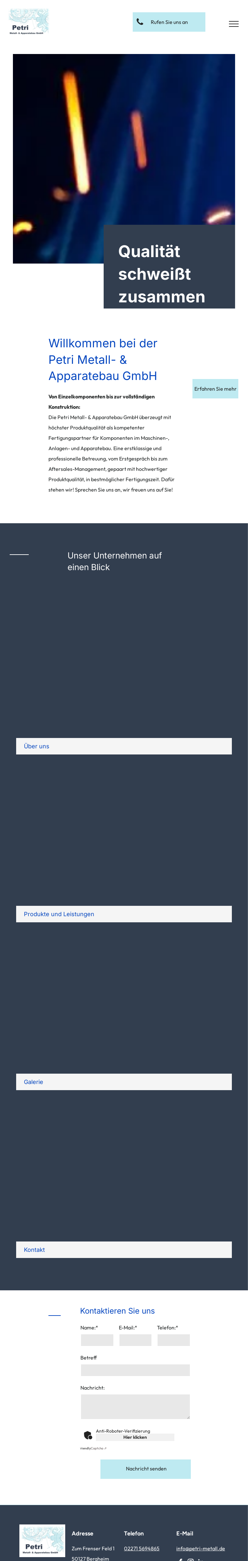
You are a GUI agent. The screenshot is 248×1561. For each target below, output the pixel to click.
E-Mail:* (128, 1327)
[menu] (233, 24)
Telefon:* (167, 1327)
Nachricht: (92, 1387)
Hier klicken (135, 1437)
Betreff (88, 1357)
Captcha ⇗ (92, 1448)
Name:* (89, 1327)
